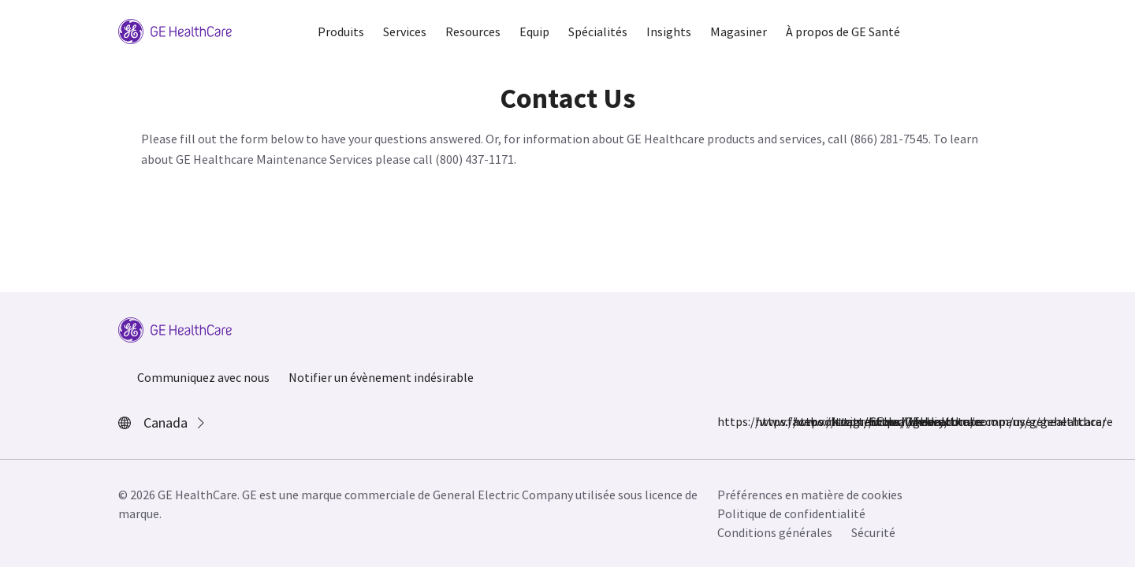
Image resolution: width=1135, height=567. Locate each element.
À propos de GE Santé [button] (843, 31)
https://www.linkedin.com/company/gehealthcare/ (840, 421)
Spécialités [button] (597, 31)
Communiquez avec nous (203, 377)
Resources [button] (473, 31)
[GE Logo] (175, 30)
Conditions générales (774, 532)
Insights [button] (668, 31)
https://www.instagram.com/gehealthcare (764, 421)
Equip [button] (534, 31)
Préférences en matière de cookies (809, 494)
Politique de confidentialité (791, 513)
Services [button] (404, 31)
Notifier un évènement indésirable (381, 377)
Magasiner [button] (738, 31)
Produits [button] (341, 31)
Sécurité (873, 532)
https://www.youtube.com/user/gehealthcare (878, 421)
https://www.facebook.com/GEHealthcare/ (726, 421)
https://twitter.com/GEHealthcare (802, 421)
